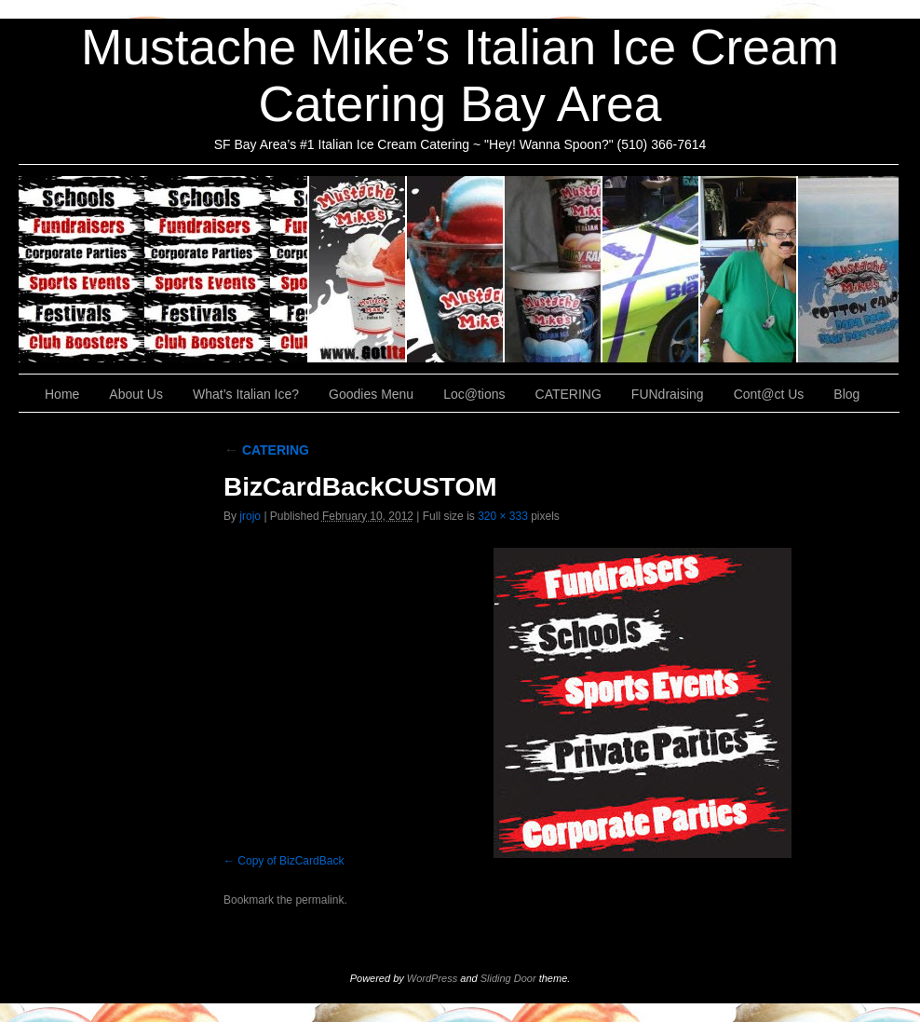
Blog (846, 394)
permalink (319, 899)
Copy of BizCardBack (290, 860)
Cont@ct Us (848, 269)
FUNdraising (749, 269)
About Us (358, 269)
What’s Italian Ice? (456, 269)
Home (62, 394)
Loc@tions (651, 269)
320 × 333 (503, 516)
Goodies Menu (553, 269)
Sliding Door (508, 978)
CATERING (164, 269)
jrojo (250, 516)
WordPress (432, 978)
